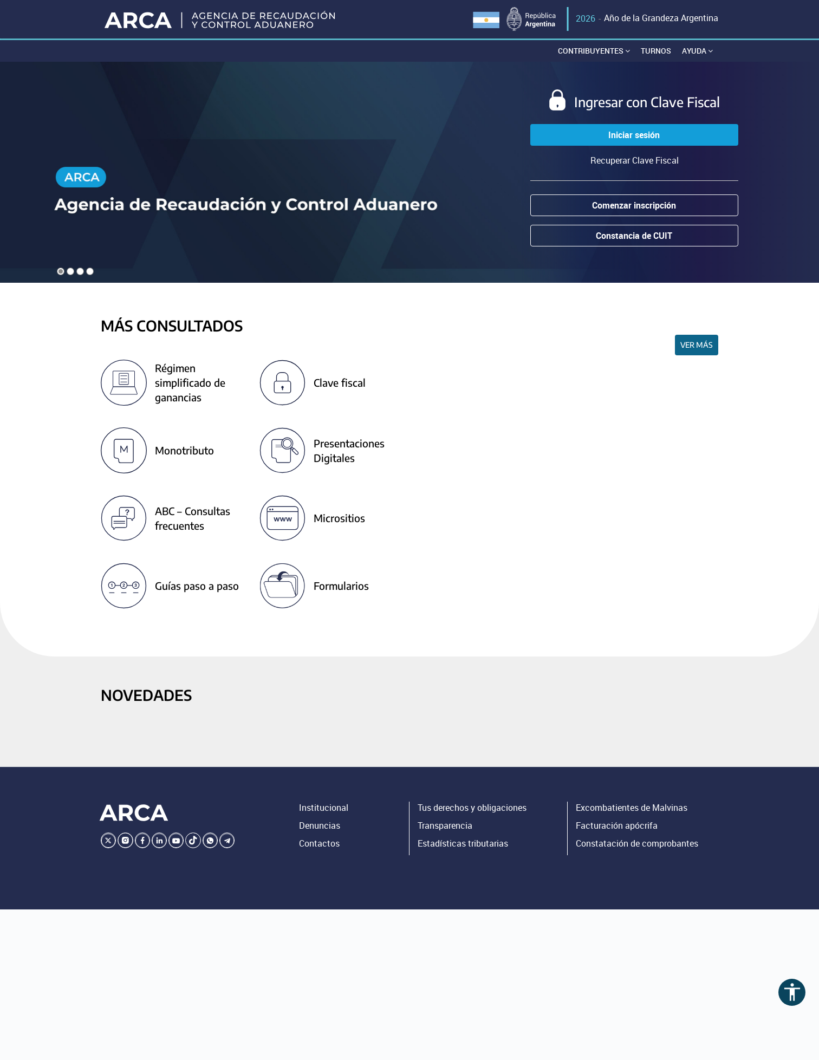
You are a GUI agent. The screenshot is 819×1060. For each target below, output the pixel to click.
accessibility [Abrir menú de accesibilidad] (792, 992)
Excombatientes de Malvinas (631, 809)
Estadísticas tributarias (463, 844)
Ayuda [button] (697, 51)
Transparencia (445, 826)
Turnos (656, 51)
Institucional (323, 809)
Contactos (319, 844)
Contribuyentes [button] (594, 51)
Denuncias (319, 826)
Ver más (696, 345)
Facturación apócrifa (617, 826)
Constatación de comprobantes (637, 844)
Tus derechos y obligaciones (472, 809)
